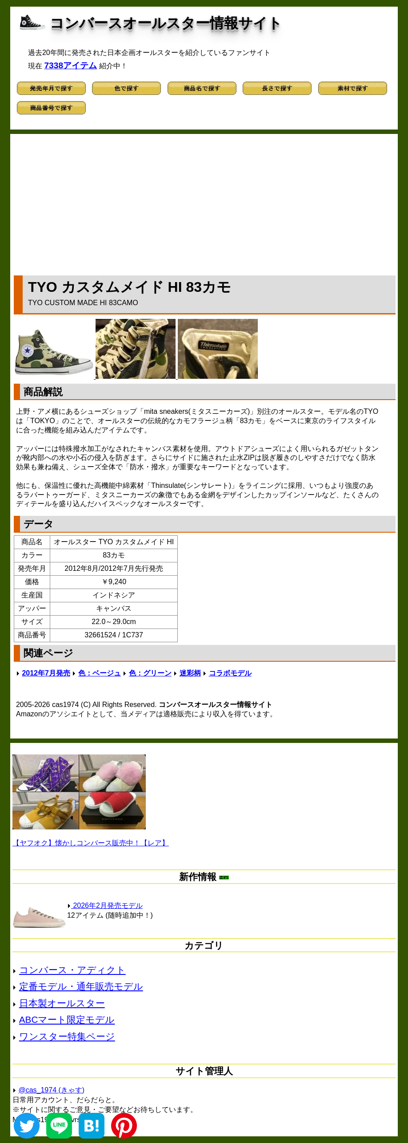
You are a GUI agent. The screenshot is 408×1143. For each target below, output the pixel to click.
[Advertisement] (205, 203)
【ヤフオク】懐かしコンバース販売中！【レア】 (90, 843)
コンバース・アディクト (72, 970)
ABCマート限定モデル (67, 1019)
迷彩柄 (190, 673)
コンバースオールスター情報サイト (166, 23)
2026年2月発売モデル (105, 905)
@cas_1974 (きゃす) (51, 1090)
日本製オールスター (62, 1003)
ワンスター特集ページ (67, 1036)
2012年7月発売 (46, 673)
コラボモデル (230, 673)
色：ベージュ (99, 673)
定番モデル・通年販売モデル (81, 986)
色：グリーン (150, 673)
